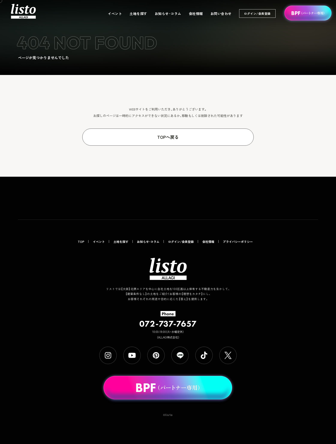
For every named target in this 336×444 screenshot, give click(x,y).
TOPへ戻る (168, 137)
